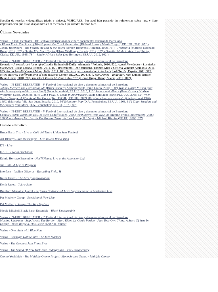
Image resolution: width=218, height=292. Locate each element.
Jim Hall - (18, 165)
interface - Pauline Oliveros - (30, 171)
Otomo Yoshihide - (55, 256)
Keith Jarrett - (25, 178)
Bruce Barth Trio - (39, 132)
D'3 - (6, 145)
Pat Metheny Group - (27, 197)
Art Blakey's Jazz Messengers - (34, 138)
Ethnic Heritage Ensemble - (42, 158)
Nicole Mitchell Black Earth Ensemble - (37, 210)
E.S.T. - (16, 152)
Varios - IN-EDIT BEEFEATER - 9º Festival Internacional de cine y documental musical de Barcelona (78, 69)
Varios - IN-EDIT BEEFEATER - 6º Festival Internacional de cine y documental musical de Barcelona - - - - (74, 220)
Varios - (21, 230)
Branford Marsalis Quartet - (56, 191)
